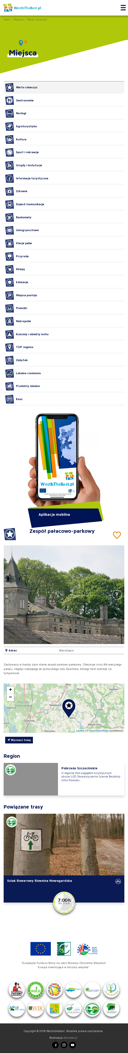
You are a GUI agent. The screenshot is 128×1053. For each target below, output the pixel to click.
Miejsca (18, 19)
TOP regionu (19, 347)
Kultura (15, 139)
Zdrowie (16, 191)
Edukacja (16, 282)
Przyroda (16, 256)
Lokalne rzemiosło (23, 373)
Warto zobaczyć (37, 19)
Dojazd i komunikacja (24, 204)
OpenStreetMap (98, 730)
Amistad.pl (70, 1037)
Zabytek (16, 360)
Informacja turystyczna (26, 178)
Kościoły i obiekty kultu (27, 334)
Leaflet (80, 730)
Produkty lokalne (22, 386)
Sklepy (15, 269)
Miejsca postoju (21, 295)
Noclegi (15, 113)
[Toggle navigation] (123, 8)
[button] (117, 594)
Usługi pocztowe (22, 230)
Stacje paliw (18, 243)
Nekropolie (18, 321)
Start (7, 19)
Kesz (14, 399)
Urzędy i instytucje (23, 165)
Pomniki (16, 308)
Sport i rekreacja (22, 152)
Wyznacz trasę (19, 739)
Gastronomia (19, 100)
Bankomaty (18, 217)
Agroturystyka (21, 126)
